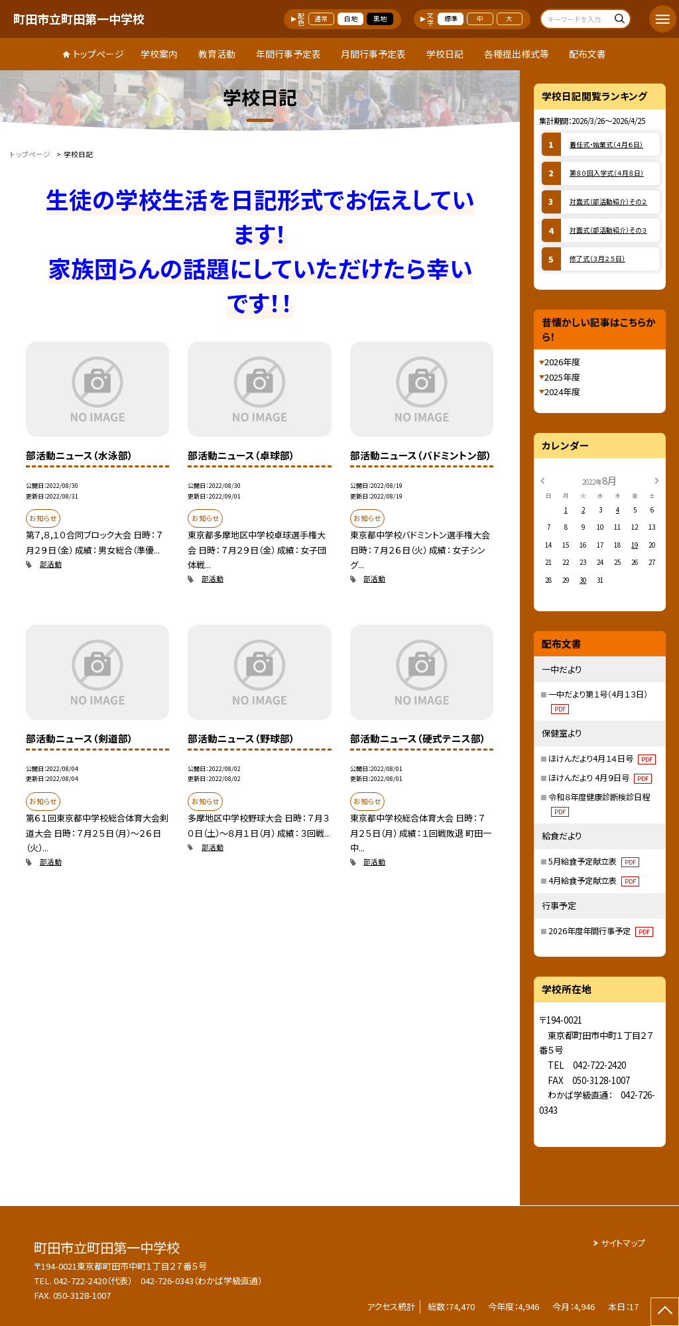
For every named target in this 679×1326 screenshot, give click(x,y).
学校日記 (444, 53)
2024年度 (562, 391)
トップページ (98, 53)
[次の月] (656, 480)
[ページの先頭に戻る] (664, 1311)
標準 (451, 18)
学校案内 (159, 53)
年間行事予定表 (288, 53)
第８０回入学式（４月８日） (607, 173)
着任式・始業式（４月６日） (606, 144)
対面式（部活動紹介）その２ (608, 201)
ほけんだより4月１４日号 (602, 758)
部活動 (51, 564)
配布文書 (587, 53)
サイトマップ (623, 1242)
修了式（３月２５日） (597, 258)
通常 (321, 18)
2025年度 (562, 377)
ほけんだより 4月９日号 (600, 778)
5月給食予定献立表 (593, 861)
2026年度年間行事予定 (600, 931)
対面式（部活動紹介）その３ (608, 230)
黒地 (380, 18)
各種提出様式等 (516, 53)
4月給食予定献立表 (593, 880)
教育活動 (216, 53)
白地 (350, 18)
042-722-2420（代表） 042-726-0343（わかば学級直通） (158, 1280)
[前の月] (542, 480)
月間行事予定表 (373, 53)
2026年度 (562, 361)
